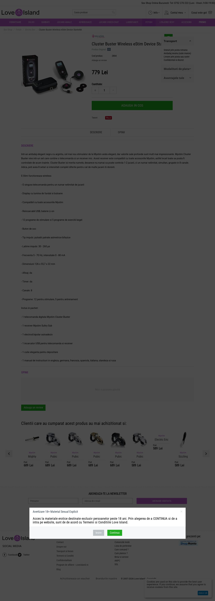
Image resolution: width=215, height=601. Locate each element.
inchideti (181, 512)
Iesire (99, 532)
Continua (115, 532)
